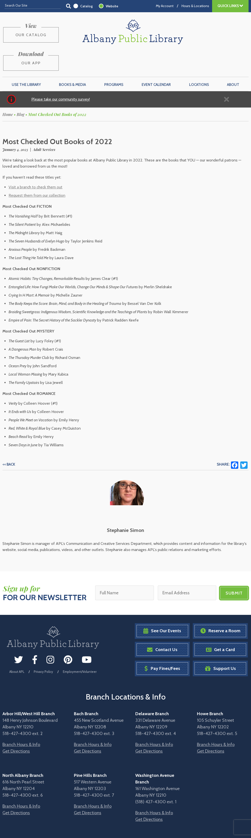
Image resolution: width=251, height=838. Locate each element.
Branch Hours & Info (21, 720)
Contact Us (162, 625)
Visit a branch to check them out (35, 163)
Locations (199, 60)
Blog (20, 90)
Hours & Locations (195, 6)
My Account (164, 6)
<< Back (8, 440)
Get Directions (16, 726)
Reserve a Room (220, 606)
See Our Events (162, 606)
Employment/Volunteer (80, 647)
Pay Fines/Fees (162, 644)
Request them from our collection (37, 171)
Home (7, 90)
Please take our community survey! (60, 75)
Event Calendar (156, 60)
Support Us (220, 644)
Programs (113, 60)
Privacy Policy (43, 647)
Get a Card (220, 625)
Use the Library (26, 60)
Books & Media (72, 60)
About (233, 60)
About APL (16, 647)
